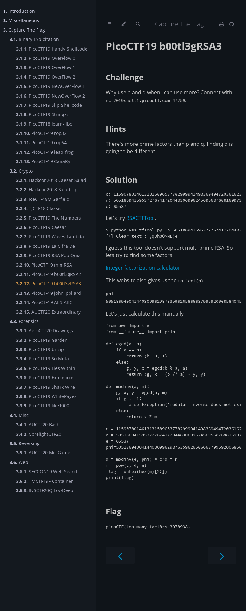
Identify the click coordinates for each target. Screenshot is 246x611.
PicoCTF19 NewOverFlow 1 (50, 86)
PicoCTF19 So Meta (42, 359)
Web (19, 462)
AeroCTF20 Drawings (44, 330)
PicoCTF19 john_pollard (48, 293)
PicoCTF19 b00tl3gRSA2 (48, 274)
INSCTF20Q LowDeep (44, 490)
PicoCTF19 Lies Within (45, 368)
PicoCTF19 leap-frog (45, 152)
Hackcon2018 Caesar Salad (51, 180)
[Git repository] (231, 23)
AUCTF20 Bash (38, 424)
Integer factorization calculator (143, 272)
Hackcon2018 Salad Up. (47, 189)
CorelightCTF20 (38, 434)
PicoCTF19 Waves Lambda (50, 236)
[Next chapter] (222, 586)
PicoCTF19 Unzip (40, 349)
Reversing (25, 443)
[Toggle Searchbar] (138, 24)
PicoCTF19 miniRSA (44, 265)
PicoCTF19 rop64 (41, 142)
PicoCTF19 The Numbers (48, 218)
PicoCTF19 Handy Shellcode (51, 49)
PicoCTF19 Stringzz (42, 114)
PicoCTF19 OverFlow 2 (45, 77)
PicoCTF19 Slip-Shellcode (49, 105)
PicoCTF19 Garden (42, 340)
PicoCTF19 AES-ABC (44, 302)
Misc (19, 415)
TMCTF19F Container (44, 481)
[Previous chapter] (120, 586)
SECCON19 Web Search (47, 471)
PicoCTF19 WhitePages (46, 396)
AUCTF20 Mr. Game (43, 453)
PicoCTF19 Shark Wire (45, 387)
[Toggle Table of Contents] (109, 24)
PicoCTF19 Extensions (45, 377)
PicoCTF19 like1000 (42, 406)
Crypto (21, 171)
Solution (121, 179)
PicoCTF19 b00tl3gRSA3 (48, 283)
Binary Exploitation (34, 39)
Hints (116, 128)
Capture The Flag (24, 30)
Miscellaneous (21, 20)
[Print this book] (222, 23)
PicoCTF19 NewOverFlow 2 (50, 96)
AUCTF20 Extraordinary (48, 312)
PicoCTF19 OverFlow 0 (45, 58)
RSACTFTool (140, 220)
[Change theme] (123, 24)
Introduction (19, 11)
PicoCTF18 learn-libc (44, 124)
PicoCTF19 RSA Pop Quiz (48, 255)
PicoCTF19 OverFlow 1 (45, 67)
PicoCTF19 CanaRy (43, 161)
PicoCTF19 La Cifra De (45, 246)
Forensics (24, 321)
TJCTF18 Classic (39, 208)
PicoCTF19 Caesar (41, 227)
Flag (113, 542)
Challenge (125, 77)
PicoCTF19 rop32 (41, 133)
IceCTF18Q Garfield (43, 199)
